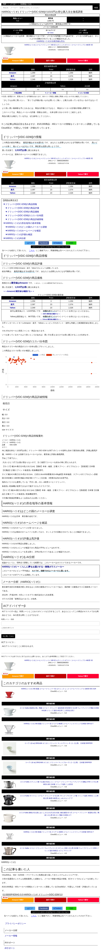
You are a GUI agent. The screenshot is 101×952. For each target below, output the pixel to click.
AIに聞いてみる (8, 636)
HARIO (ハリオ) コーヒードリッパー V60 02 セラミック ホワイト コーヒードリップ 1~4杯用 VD (58, 45)
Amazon (12, 73)
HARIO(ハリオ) (26, 4)
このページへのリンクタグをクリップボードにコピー (50, 247)
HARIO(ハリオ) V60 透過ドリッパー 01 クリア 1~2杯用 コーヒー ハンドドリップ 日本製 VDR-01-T (59, 832)
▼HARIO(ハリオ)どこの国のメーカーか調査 (25, 227)
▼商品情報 (18, 93)
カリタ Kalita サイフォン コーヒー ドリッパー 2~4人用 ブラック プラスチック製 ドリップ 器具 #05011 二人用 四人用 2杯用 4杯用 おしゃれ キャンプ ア (59, 797)
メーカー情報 (11, 936)
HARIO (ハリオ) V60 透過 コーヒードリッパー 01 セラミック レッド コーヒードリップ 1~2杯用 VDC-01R (58, 689)
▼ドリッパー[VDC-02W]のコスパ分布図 (23, 215)
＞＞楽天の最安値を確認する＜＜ (50, 314)
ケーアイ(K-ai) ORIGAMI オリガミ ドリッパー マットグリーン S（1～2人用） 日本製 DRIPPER (58, 743)
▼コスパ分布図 (83, 93)
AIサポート (10, 948)
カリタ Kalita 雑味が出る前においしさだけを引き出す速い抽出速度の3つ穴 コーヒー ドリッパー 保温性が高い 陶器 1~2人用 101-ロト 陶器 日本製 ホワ (59, 814)
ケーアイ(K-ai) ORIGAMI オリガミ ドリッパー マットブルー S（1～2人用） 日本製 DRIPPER (59, 762)
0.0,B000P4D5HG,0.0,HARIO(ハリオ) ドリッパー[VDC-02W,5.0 (32, 894)
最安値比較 (50, 704)
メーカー (13, 4)
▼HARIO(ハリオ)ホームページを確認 (22, 231)
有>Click (50, 33)
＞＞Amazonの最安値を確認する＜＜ (18, 291)
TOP (4, 4)
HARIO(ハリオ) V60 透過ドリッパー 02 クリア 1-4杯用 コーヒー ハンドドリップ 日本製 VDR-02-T (58, 724)
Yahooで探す (83, 61)
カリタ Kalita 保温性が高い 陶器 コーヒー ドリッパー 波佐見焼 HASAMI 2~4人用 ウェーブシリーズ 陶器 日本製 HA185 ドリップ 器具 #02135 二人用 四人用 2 (59, 709)
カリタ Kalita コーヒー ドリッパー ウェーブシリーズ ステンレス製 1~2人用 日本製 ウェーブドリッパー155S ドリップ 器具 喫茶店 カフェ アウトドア (59, 849)
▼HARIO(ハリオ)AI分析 (14, 238)
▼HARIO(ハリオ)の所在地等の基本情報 (22, 223)
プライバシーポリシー (15, 923)
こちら (32, 250)
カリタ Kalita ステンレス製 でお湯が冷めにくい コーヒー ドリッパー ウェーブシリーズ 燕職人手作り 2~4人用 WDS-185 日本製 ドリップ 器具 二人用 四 (59, 783)
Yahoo (12, 79)
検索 (96, 8)
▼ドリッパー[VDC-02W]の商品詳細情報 (23, 219)
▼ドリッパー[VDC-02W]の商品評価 (21, 208)
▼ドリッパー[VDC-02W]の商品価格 (21, 212)
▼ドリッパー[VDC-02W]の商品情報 (20, 204)
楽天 (12, 76)
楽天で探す (50, 61)
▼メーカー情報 (50, 93)
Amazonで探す (18, 61)
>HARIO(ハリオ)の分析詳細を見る (50, 41)
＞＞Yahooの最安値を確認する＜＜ (50, 319)
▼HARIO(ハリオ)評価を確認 (17, 234)
